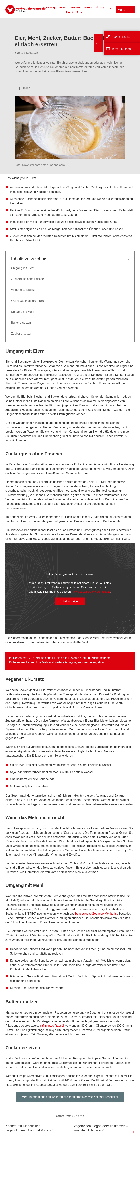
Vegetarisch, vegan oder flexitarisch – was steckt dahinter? (101, 1128)
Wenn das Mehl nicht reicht (28, 300)
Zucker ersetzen (21, 333)
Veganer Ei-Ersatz (23, 289)
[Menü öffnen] (125, 9)
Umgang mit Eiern (22, 268)
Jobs (79, 12)
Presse (75, 7)
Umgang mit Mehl (22, 311)
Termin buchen (121, 48)
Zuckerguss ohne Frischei (27, 278)
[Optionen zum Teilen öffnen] (24, 88)
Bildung (100, 7)
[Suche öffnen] (111, 9)
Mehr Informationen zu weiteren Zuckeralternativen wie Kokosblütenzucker (70, 1096)
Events (87, 7)
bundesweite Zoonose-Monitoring (96, 913)
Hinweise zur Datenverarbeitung (90, 591)
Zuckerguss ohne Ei (42, 657)
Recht (69, 12)
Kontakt (63, 7)
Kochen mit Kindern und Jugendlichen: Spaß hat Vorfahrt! (29, 1128)
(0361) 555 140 (121, 36)
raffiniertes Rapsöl (52, 1025)
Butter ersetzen (21, 322)
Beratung (49, 7)
